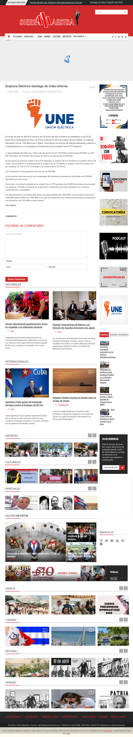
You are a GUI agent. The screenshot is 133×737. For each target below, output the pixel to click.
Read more (11, 559)
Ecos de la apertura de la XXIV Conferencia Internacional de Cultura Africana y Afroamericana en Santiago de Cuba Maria (86, 471)
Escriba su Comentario (46, 244)
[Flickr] (101, 544)
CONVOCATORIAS (88, 716)
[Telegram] (122, 540)
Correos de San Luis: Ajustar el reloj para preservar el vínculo (56, 2)
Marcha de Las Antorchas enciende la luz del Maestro (81, 536)
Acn (12, 331)
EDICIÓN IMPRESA (69, 716)
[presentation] (25, 277)
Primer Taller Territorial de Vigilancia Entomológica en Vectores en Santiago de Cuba (112, 608)
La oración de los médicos (17, 642)
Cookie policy (107, 731)
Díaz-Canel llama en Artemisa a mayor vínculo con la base (107, 417)
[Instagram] (122, 37)
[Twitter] (119, 37)
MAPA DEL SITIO (31, 716)
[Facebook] (115, 37)
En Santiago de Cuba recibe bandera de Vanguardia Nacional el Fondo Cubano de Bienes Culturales (62, 474)
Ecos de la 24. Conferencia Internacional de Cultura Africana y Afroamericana (37, 474)
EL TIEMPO (103, 716)
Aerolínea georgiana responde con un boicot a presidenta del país (107, 352)
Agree (68, 734)
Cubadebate (63, 405)
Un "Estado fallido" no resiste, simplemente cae (61, 503)
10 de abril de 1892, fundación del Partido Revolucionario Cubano (50, 671)
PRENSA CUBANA (118, 716)
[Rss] (112, 37)
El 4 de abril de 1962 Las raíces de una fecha (85, 503)
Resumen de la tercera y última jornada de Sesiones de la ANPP (106, 399)
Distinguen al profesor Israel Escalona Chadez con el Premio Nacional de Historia (107, 376)
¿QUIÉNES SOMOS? (13, 716)
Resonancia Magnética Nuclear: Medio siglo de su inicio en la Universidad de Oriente (20, 608)
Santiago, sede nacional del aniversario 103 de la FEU (80, 556)
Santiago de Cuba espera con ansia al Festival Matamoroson (15, 477)
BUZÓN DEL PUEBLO (50, 716)
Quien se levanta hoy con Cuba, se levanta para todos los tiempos (82, 702)
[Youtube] (125, 37)
